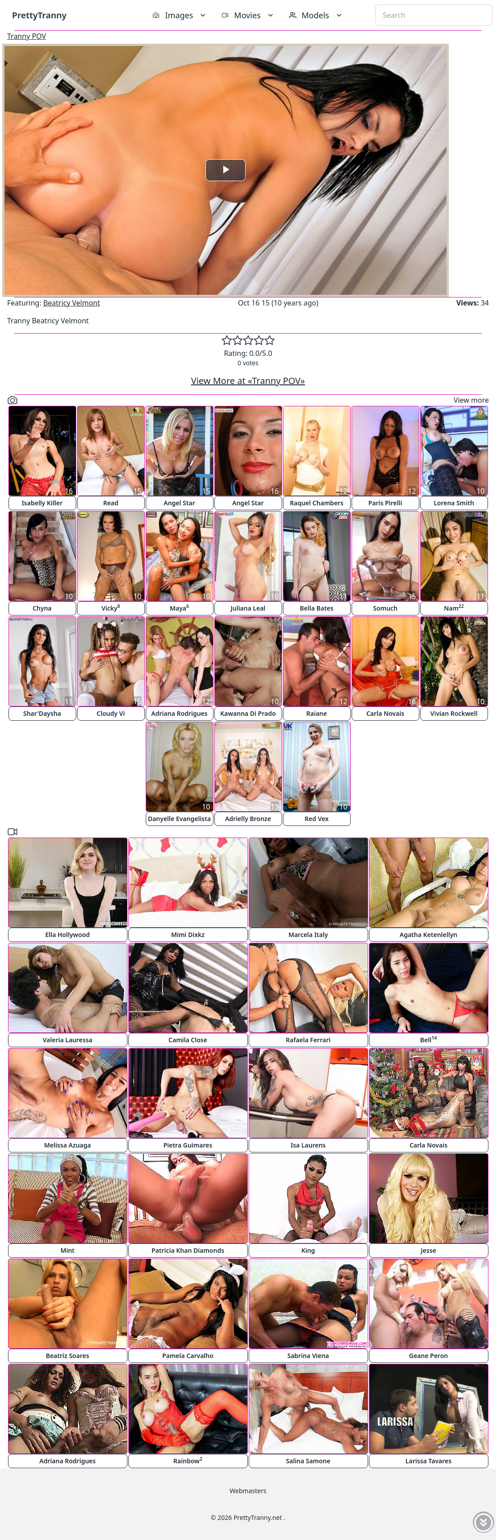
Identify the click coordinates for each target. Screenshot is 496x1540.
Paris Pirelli (385, 503)
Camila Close (187, 1040)
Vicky (111, 607)
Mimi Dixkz (188, 934)
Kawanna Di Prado (248, 713)
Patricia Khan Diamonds (188, 1250)
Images (179, 15)
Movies (248, 15)
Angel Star (179, 503)
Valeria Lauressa (68, 1040)
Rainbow (187, 1460)
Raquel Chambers (316, 503)
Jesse (428, 1250)
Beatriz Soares (67, 1355)
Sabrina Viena (308, 1355)
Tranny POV (26, 36)
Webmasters (248, 1490)
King (308, 1250)
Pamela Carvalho (187, 1355)
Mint (68, 1250)
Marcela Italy (308, 934)
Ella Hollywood (67, 934)
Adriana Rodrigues (179, 713)
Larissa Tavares (428, 1461)
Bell (428, 1039)
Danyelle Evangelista (179, 818)
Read (110, 503)
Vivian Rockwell (454, 713)
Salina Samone (308, 1461)
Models (316, 15)
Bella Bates (316, 608)
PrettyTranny (39, 15)
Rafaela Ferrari (308, 1040)
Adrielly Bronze (248, 818)
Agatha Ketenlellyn (429, 934)
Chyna (42, 608)
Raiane (316, 713)
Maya (179, 607)
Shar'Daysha (42, 713)
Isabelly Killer (42, 503)
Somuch (385, 608)
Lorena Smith (454, 503)
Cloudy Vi (111, 713)
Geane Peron (428, 1355)
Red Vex (317, 818)
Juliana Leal (247, 608)
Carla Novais (385, 713)
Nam (454, 607)
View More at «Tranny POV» (248, 381)
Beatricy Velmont (71, 303)
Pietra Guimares (188, 1145)
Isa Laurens (308, 1145)
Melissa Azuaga (67, 1145)
